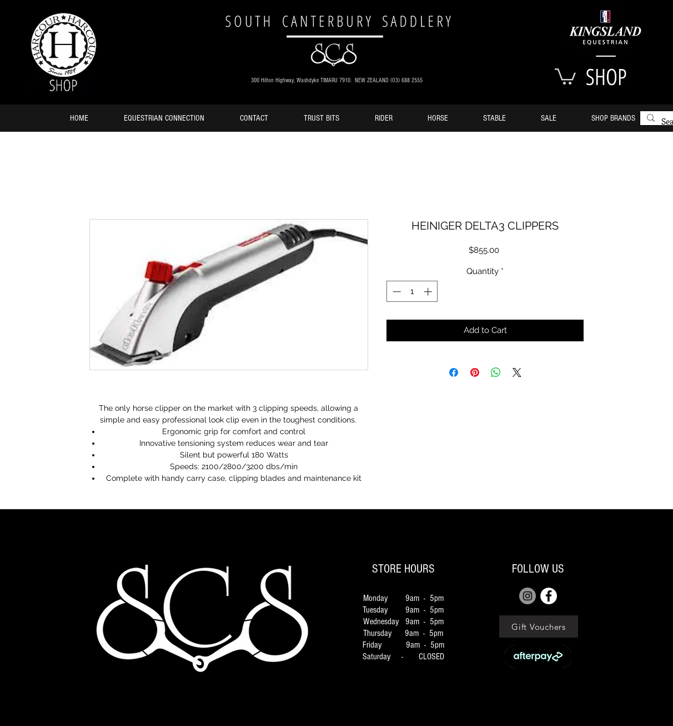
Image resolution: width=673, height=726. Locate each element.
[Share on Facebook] (453, 372)
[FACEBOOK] (548, 596)
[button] (565, 75)
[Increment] (428, 291)
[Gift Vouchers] (538, 626)
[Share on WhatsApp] (496, 372)
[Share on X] (517, 372)
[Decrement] (395, 291)
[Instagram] (527, 596)
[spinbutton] (412, 291)
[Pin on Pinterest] (474, 372)
